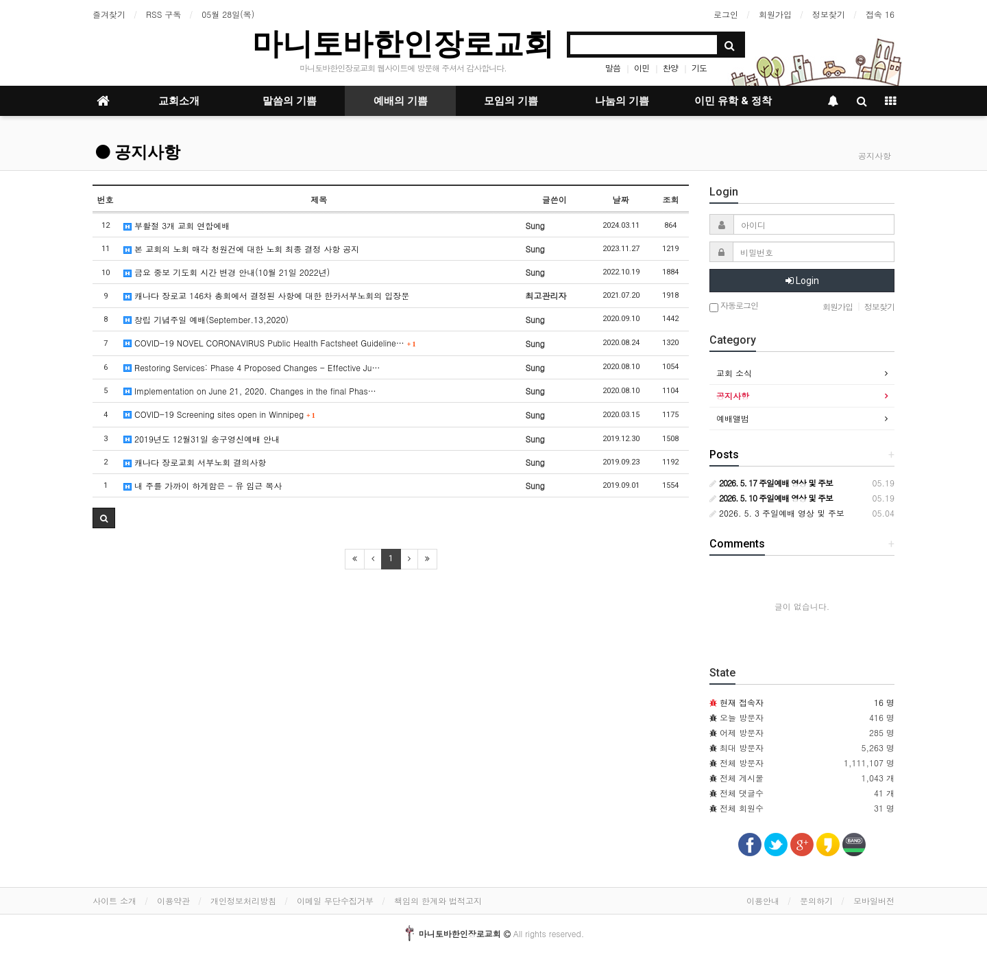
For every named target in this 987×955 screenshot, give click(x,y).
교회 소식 (734, 373)
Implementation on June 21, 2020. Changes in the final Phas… (249, 391)
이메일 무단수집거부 (335, 900)
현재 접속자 (742, 702)
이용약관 (173, 900)
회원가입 (775, 14)
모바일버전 (873, 900)
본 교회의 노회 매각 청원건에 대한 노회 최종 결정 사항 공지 (241, 249)
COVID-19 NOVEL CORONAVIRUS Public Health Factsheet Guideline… (269, 343)
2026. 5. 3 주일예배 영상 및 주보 (776, 513)
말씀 (612, 67)
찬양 (670, 67)
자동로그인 (733, 306)
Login (802, 280)
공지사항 (138, 152)
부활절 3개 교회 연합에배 (176, 225)
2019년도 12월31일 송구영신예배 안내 (201, 439)
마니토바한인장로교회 (403, 43)
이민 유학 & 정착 (733, 101)
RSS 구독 (163, 14)
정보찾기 (828, 14)
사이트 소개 (114, 900)
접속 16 (880, 14)
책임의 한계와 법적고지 (438, 900)
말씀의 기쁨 (290, 101)
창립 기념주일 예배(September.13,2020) (206, 319)
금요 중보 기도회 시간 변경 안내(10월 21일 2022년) (226, 272)
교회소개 (178, 101)
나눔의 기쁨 (622, 101)
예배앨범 (732, 418)
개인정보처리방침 (243, 900)
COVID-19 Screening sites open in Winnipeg (219, 414)
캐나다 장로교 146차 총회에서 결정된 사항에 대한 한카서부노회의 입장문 (266, 295)
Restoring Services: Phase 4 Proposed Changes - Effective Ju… (251, 367)
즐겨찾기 (109, 14)
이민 (641, 67)
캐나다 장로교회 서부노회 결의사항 (194, 462)
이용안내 (762, 900)
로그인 (726, 14)
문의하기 (816, 900)
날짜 (621, 199)
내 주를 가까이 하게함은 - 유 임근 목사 (202, 485)
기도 (699, 67)
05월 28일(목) (228, 14)
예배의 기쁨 (401, 101)
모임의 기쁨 (511, 101)
